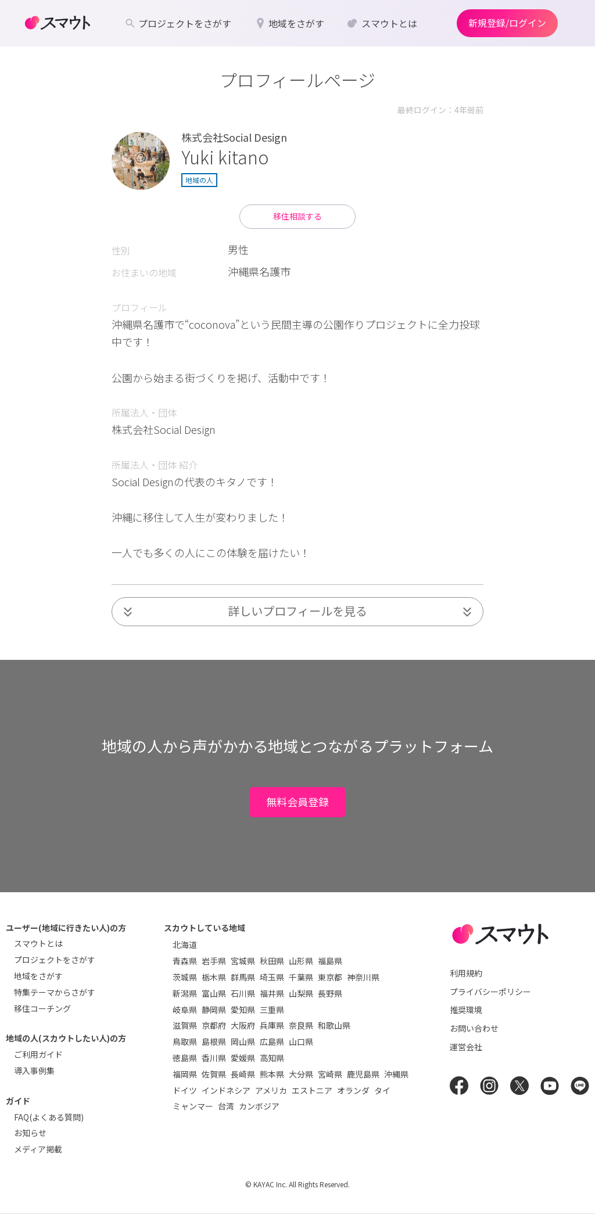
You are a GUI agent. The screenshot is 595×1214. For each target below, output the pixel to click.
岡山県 (243, 1041)
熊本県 (272, 1074)
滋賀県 (185, 1025)
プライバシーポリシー (490, 991)
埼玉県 (272, 977)
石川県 (243, 993)
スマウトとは (38, 943)
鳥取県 (185, 1041)
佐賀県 (214, 1074)
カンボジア (259, 1106)
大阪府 (243, 1025)
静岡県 (214, 1009)
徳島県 (185, 1058)
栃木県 (214, 977)
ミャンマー (193, 1106)
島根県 (214, 1041)
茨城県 (185, 977)
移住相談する (297, 216)
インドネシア (226, 1090)
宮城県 (243, 961)
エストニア (312, 1090)
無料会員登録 (297, 801)
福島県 (330, 961)
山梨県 (301, 993)
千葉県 (301, 977)
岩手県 (214, 961)
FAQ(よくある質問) (49, 1117)
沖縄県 (396, 1074)
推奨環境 (466, 1009)
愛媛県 (243, 1058)
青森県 (185, 961)
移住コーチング (42, 1008)
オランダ (353, 1090)
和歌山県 (334, 1025)
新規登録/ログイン (507, 23)
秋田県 (272, 961)
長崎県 (243, 1074)
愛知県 (243, 1009)
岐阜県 (185, 1009)
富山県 (214, 993)
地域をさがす (38, 976)
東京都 (330, 977)
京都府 (214, 1025)
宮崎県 (330, 1074)
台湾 (226, 1106)
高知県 (272, 1058)
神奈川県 (363, 977)
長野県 (330, 993)
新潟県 (185, 993)
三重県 (272, 1009)
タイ (382, 1090)
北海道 (185, 944)
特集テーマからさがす (54, 992)
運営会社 (466, 1047)
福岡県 (185, 1074)
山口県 (301, 1041)
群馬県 (243, 977)
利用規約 (466, 973)
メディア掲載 (38, 1149)
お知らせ (30, 1132)
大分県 (301, 1074)
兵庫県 (272, 1025)
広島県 (272, 1041)
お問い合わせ (474, 1028)
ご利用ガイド (38, 1054)
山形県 (301, 961)
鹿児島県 (363, 1074)
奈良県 (301, 1025)
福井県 (272, 993)
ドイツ (185, 1090)
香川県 (214, 1058)
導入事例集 (34, 1070)
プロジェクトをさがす (54, 959)
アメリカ (271, 1090)
